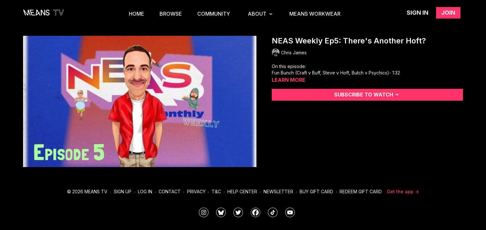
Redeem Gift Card (361, 191)
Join (448, 12)
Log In (145, 191)
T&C (216, 191)
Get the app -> (403, 191)
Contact (170, 191)
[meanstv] (255, 212)
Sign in (417, 12)
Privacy (196, 191)
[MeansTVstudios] (221, 212)
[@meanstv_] (273, 212)
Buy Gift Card (316, 191)
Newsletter (278, 191)
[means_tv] (203, 212)
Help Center (242, 191)
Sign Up (122, 191)
